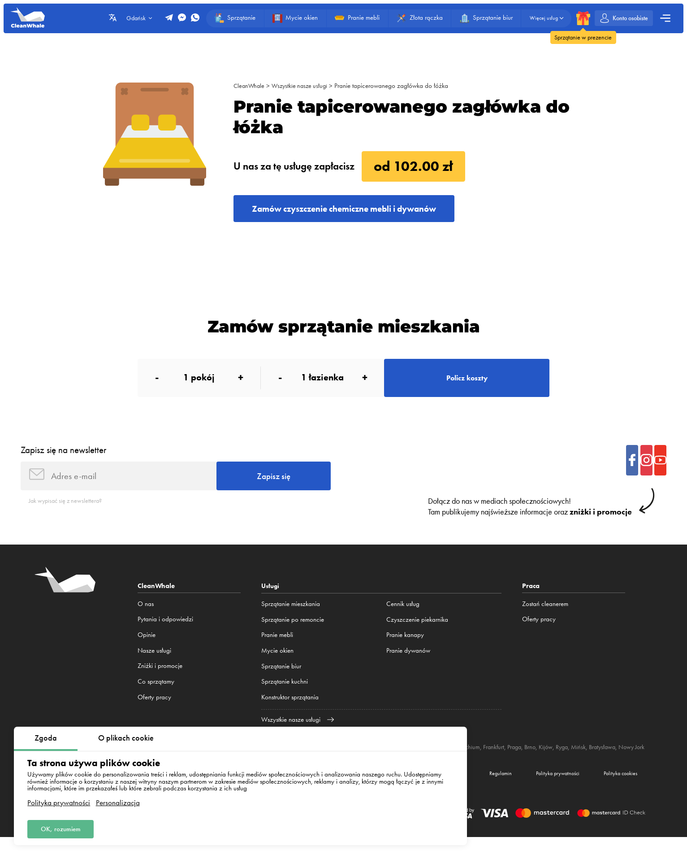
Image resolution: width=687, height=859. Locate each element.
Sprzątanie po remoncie (292, 631)
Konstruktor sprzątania (290, 709)
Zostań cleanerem (545, 616)
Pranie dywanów (408, 662)
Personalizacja (118, 800)
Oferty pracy (154, 709)
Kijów (567, 759)
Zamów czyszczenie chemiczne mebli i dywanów (358, 210)
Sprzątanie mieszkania (290, 616)
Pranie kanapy (405, 647)
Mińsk (602, 759)
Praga (534, 759)
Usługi (271, 597)
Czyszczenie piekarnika (417, 631)
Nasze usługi (154, 662)
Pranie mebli (277, 647)
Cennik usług (402, 616)
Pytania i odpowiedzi (165, 631)
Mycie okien (277, 662)
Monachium (481, 759)
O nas (146, 616)
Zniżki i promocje (160, 678)
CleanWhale (249, 86)
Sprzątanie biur (281, 678)
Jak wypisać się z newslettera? (68, 512)
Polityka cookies (616, 793)
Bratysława (628, 759)
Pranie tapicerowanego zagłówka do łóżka (397, 86)
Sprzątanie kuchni (284, 693)
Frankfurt (512, 759)
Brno (551, 759)
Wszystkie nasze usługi (303, 86)
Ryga (585, 759)
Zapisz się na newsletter (63, 457)
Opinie (147, 647)
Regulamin (478, 793)
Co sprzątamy (156, 693)
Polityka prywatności (58, 800)
